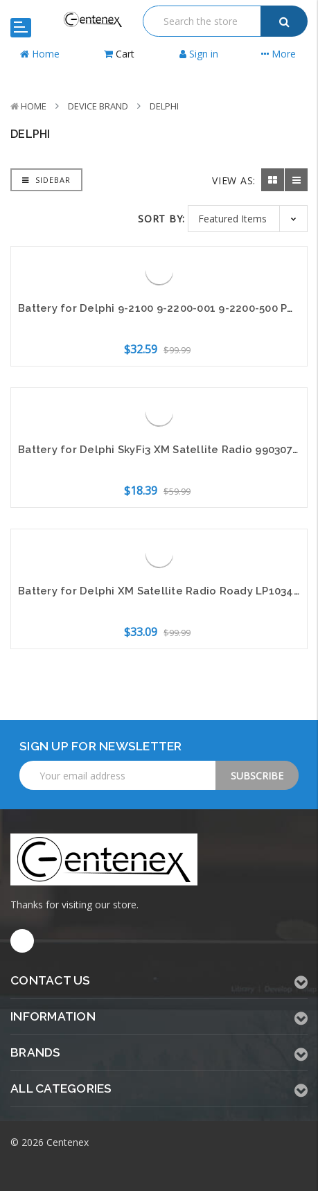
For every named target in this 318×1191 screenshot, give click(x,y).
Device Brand (98, 106)
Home (33, 106)
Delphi (164, 106)
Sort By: (161, 218)
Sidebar (46, 180)
